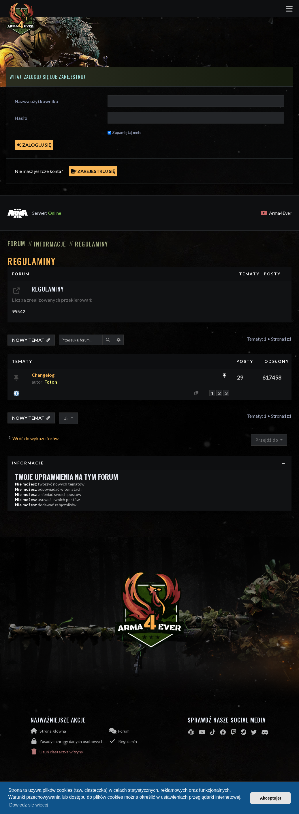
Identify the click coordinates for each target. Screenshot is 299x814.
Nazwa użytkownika (36, 101)
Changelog (43, 375)
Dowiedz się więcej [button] (28, 804)
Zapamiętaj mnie (127, 132)
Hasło (21, 118)
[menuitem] (70, 741)
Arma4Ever (276, 213)
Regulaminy (31, 261)
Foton (50, 381)
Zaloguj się (34, 145)
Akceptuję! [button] (270, 798)
